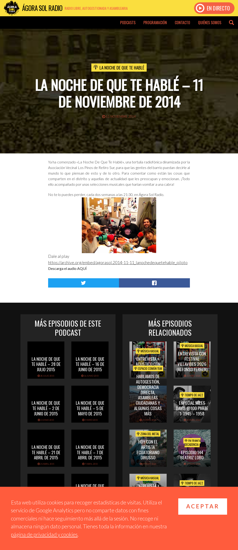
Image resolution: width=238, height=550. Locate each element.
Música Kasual (148, 351)
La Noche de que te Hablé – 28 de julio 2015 (46, 364)
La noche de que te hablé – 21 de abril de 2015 (46, 452)
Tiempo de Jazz (192, 395)
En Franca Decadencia (193, 442)
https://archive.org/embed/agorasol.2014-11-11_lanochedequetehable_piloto (118, 262)
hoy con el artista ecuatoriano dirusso (148, 449)
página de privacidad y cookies (44, 534)
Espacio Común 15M (148, 368)
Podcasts (128, 22)
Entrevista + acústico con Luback (148, 364)
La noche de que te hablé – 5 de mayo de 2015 (90, 408)
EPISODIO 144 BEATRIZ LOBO (192, 455)
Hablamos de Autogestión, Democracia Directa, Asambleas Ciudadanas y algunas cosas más (148, 395)
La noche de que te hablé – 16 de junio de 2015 (90, 364)
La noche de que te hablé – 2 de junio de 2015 (46, 408)
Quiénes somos (209, 22)
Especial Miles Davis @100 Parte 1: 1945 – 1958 (192, 408)
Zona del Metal (148, 433)
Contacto (182, 22)
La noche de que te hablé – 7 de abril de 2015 (90, 452)
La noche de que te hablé (121, 67)
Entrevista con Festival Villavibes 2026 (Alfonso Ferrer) (192, 361)
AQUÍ (82, 268)
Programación (155, 22)
